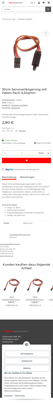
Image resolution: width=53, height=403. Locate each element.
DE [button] (31, 2)
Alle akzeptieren (27, 354)
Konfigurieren (27, 361)
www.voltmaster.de (6, 256)
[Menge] (22, 153)
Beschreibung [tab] (9, 177)
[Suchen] (48, 9)
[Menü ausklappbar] (3, 1)
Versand (22, 131)
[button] (39, 2)
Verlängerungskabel (19, 105)
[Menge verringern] (5, 153)
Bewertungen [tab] (27, 177)
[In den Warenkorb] (4, 26)
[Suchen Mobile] (23, 9)
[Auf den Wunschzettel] (46, 33)
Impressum (8, 396)
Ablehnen (27, 368)
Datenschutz (20, 396)
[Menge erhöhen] (48, 153)
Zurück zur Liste (9, 19)
